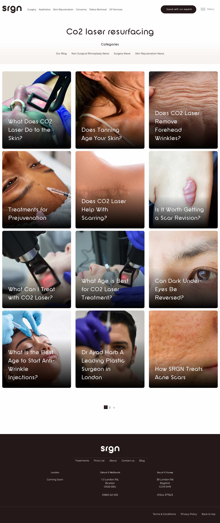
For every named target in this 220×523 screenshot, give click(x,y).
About (113, 460)
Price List (99, 460)
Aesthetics (44, 9)
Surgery (31, 9)
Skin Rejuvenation (63, 9)
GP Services (115, 9)
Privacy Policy (189, 514)
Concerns (81, 9)
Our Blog (61, 53)
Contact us (128, 460)
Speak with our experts (179, 9)
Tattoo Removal (98, 9)
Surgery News (122, 53)
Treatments (82, 460)
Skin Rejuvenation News (149, 53)
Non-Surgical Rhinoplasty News (90, 53)
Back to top (208, 514)
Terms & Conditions (164, 514)
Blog (142, 460)
